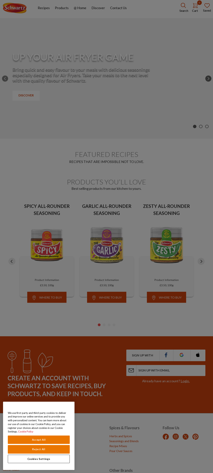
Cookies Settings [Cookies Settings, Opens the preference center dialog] (38, 458)
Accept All (39, 439)
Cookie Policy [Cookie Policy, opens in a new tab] (25, 431)
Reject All (38, 449)
